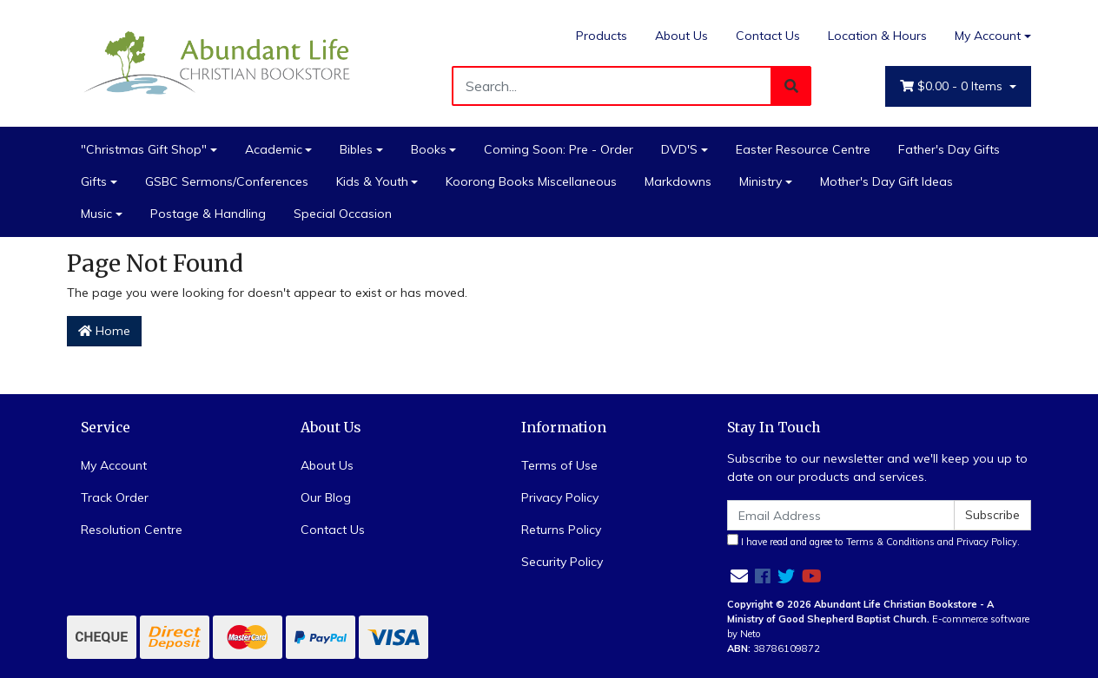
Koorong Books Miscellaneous (531, 181)
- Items (953, 86)
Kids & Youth (372, 181)
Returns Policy (561, 529)
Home (104, 331)
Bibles (356, 149)
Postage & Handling (208, 213)
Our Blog (326, 497)
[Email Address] (841, 515)
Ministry (760, 181)
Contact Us (768, 35)
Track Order (115, 497)
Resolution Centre (131, 529)
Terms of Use (559, 465)
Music (96, 213)
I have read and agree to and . (873, 541)
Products (601, 35)
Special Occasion (343, 213)
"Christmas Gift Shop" (144, 149)
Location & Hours (877, 35)
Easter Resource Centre (803, 149)
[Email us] (739, 576)
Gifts (94, 181)
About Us (681, 35)
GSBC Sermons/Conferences (226, 181)
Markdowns (678, 181)
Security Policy (562, 561)
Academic (273, 149)
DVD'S (679, 149)
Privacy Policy (560, 497)
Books (428, 149)
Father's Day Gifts (949, 149)
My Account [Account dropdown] (988, 35)
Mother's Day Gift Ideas (886, 181)
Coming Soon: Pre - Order (558, 149)
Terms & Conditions (890, 542)
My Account (114, 465)
